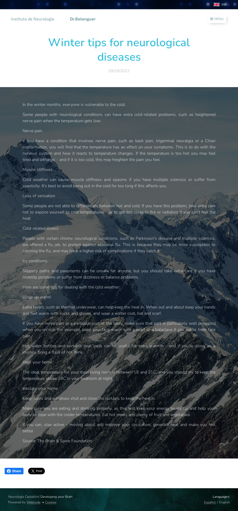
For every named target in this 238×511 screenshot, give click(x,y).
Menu (217, 19)
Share (14, 471)
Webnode (33, 502)
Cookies (50, 502)
